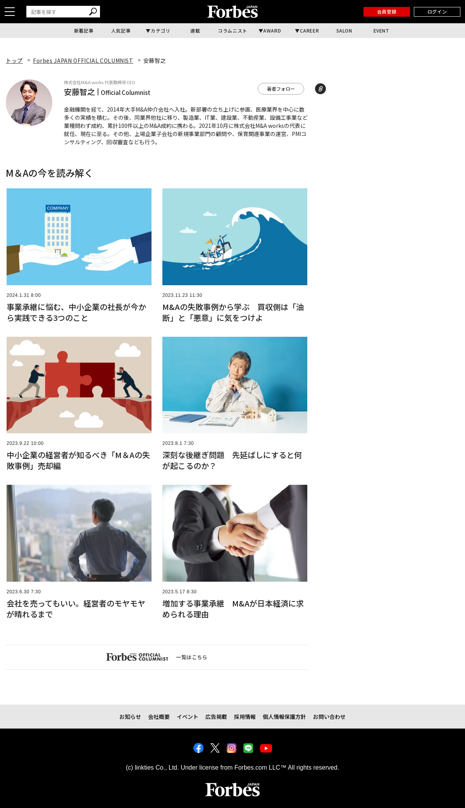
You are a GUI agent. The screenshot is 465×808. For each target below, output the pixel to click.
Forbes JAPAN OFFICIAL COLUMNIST (83, 60)
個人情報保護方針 (284, 716)
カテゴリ (160, 30)
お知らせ (130, 716)
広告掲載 (216, 716)
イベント (187, 716)
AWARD (272, 30)
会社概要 (159, 716)
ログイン (437, 11)
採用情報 (245, 716)
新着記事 (83, 30)
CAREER (309, 30)
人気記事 (121, 30)
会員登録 (386, 11)
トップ (14, 60)
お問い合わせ (329, 716)
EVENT (381, 30)
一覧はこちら (157, 657)
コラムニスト (232, 30)
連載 (195, 30)
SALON (344, 30)
